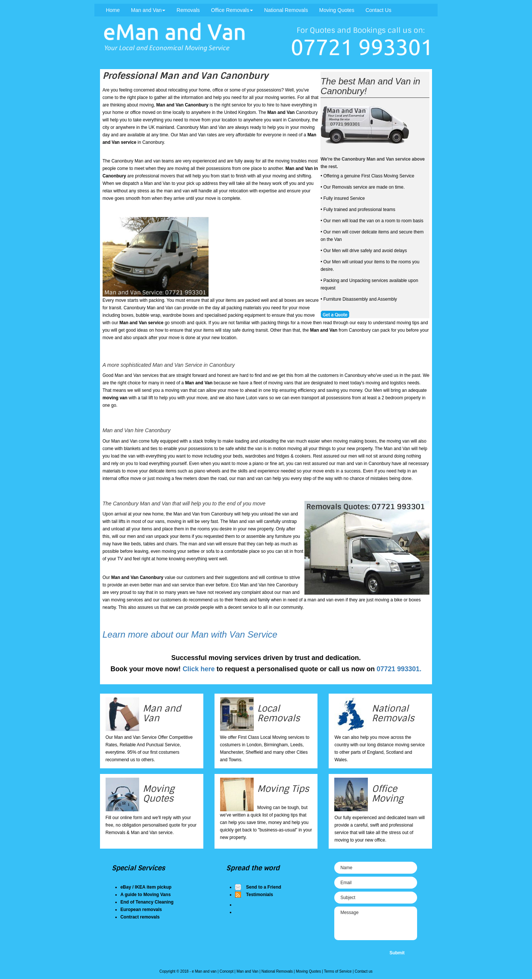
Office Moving (387, 793)
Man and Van (148, 10)
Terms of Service (337, 971)
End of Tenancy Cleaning (147, 902)
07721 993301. (399, 669)
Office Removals (232, 10)
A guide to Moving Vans (146, 894)
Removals (188, 10)
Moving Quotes (336, 10)
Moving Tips (283, 788)
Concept (227, 971)
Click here (198, 669)
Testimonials (259, 894)
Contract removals (140, 917)
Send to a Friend (263, 887)
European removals (141, 909)
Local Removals (278, 713)
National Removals (286, 10)
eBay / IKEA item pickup (146, 887)
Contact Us (378, 10)
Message (375, 923)
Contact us (364, 971)
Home (113, 10)
